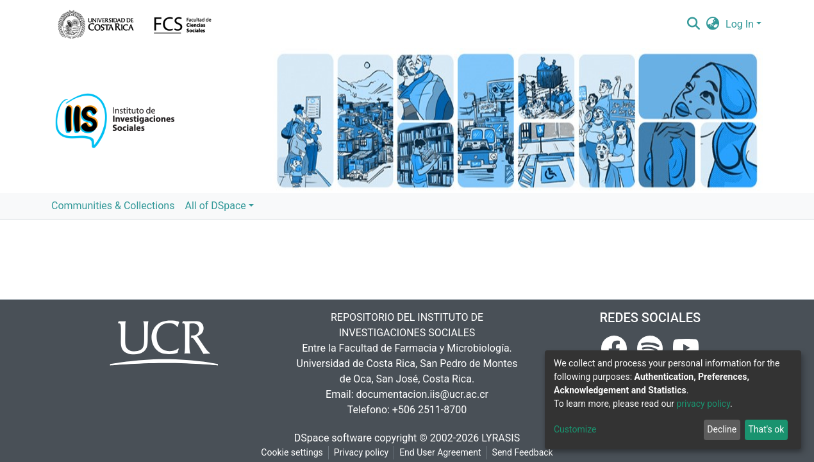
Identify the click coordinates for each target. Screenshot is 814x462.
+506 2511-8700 (429, 410)
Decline (721, 429)
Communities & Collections (112, 206)
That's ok (766, 429)
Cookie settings (292, 452)
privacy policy (703, 403)
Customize (575, 429)
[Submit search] (693, 24)
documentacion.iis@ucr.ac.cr (422, 394)
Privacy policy (361, 452)
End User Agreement (440, 452)
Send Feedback (522, 452)
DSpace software (333, 438)
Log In (740, 24)
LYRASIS (500, 438)
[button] (713, 24)
